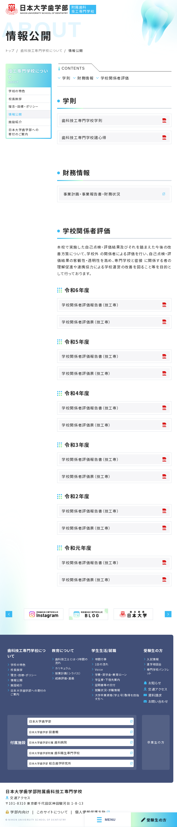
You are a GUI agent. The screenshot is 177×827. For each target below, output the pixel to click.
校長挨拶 (15, 99)
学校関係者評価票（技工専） (114, 322)
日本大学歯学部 (81, 721)
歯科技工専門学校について (42, 50)
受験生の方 (154, 819)
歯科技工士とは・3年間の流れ (71, 661)
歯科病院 (81, 742)
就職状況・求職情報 (107, 690)
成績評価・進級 (64, 678)
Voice (99, 669)
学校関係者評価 (115, 78)
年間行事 (101, 659)
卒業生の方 (156, 742)
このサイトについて (52, 811)
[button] (9, 614)
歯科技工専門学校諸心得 (114, 137)
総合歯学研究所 (81, 763)
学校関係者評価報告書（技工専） (114, 305)
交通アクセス (158, 689)
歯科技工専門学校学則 (114, 120)
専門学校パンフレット (158, 671)
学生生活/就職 (103, 650)
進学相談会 (154, 664)
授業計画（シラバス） (68, 673)
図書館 (81, 732)
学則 (66, 78)
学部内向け (20, 811)
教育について (63, 650)
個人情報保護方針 (90, 811)
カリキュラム (63, 668)
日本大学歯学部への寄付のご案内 (24, 131)
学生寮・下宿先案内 (107, 680)
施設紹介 (15, 122)
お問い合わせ (158, 701)
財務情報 (85, 78)
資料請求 (155, 695)
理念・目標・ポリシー (24, 106)
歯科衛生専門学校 (81, 753)
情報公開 (16, 680)
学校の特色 (17, 91)
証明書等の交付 (105, 685)
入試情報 (153, 659)
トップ (10, 50)
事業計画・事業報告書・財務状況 (114, 194)
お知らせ (154, 683)
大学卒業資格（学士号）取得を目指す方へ (117, 697)
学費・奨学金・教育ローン (111, 674)
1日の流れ (102, 664)
